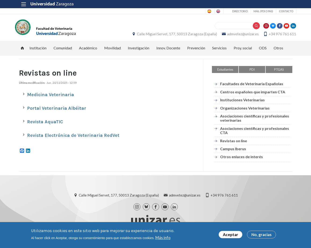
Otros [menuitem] (278, 50)
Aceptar (230, 234)
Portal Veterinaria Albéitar (56, 110)
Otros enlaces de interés (241, 159)
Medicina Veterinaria (50, 97)
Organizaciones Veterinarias (245, 110)
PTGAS (279, 72)
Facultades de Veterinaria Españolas (251, 86)
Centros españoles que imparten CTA (252, 94)
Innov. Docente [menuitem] (168, 50)
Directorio (236, 11)
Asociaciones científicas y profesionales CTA (254, 133)
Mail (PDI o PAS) (259, 11)
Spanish (194, 11)
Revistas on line (233, 143)
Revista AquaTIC (45, 124)
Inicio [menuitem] (22, 50)
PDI (252, 72)
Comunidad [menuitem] (63, 50)
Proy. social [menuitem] (243, 50)
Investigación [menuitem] (138, 50)
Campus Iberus (233, 151)
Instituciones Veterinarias (242, 102)
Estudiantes (225, 72)
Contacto (282, 11)
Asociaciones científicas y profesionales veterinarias (254, 120)
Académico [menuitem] (88, 50)
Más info (163, 237)
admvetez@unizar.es (239, 35)
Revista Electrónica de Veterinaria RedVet (73, 138)
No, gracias (261, 234)
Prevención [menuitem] (196, 50)
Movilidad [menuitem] (112, 50)
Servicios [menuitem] (219, 50)
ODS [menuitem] (263, 50)
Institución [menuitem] (37, 50)
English (213, 11)
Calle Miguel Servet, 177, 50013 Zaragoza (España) (173, 35)
